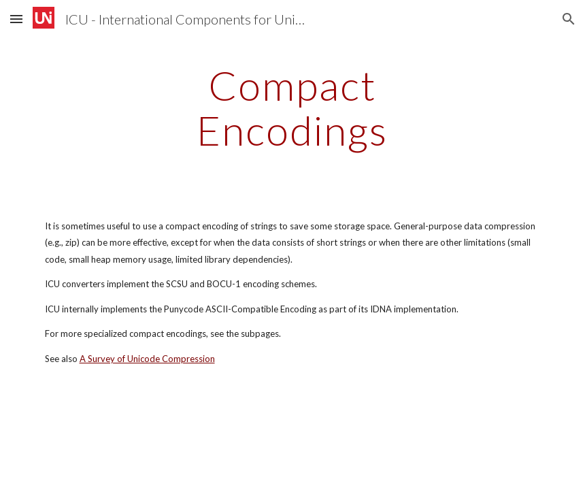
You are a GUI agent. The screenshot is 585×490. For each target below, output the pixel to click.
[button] (16, 18)
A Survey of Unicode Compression (147, 358)
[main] (292, 107)
